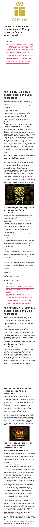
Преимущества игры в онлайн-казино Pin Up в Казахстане (20, 46)
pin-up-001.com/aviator (9, 224)
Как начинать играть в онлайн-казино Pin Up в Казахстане (20, 44)
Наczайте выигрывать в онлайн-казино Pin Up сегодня (19, 47)
